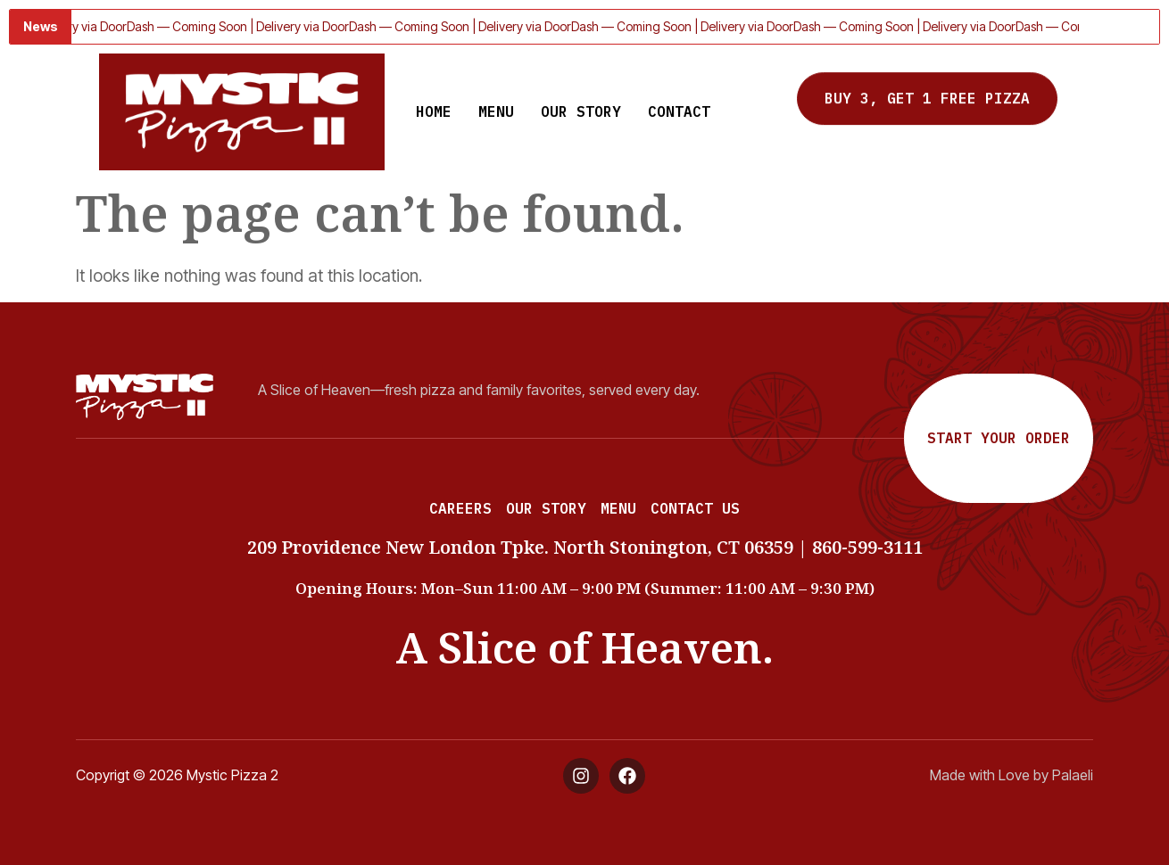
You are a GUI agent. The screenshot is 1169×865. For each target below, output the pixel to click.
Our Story (581, 111)
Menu (496, 111)
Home (434, 111)
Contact (679, 111)
